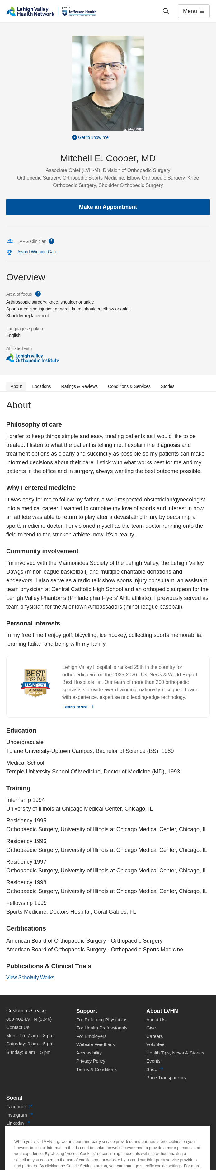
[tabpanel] (108, 693)
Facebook (19, 1106)
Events (153, 1061)
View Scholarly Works (30, 977)
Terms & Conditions (96, 1069)
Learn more (75, 706)
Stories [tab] (168, 386)
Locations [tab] (41, 386)
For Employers (91, 1036)
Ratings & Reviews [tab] (79, 386)
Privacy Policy (90, 1061)
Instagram (19, 1115)
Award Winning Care (37, 251)
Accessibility (89, 1052)
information (51, 241)
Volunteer (156, 1044)
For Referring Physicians (101, 1019)
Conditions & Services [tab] (129, 386)
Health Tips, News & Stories (175, 1052)
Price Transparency (166, 1077)
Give (151, 1027)
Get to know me (93, 137)
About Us (156, 1019)
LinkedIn (18, 1123)
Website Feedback (95, 1044)
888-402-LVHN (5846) (29, 1019)
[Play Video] (108, 137)
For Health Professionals (101, 1027)
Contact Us (17, 1027)
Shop (154, 1069)
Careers (154, 1036)
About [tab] (16, 386)
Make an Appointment (108, 207)
